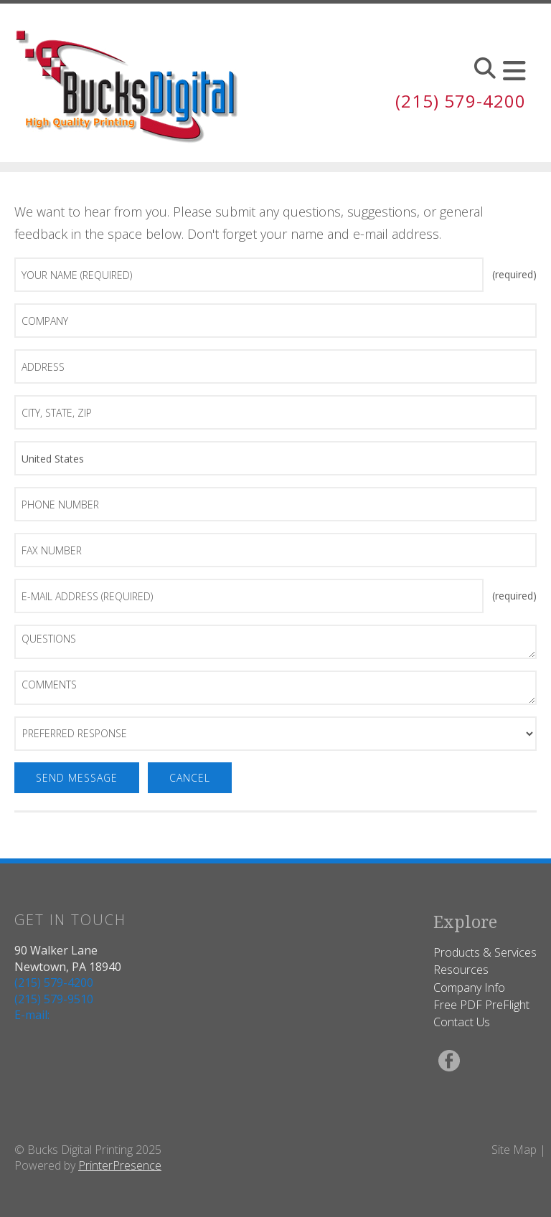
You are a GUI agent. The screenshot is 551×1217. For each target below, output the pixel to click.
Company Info (469, 987)
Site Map (514, 1149)
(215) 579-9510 (53, 999)
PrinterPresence (119, 1165)
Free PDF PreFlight (481, 1005)
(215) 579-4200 (460, 101)
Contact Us (461, 1022)
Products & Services (485, 952)
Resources (461, 969)
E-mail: (32, 1015)
